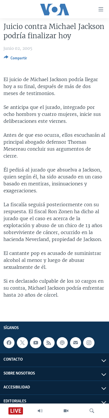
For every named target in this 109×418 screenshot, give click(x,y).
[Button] (15, 59)
